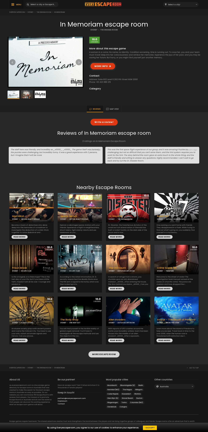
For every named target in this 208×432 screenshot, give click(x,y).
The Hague (127, 389)
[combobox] (181, 4)
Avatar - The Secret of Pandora (176, 319)
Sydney (30, 12)
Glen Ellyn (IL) (112, 398)
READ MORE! (20, 237)
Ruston (139, 398)
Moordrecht (112, 385)
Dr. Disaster (116, 216)
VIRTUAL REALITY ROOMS (30, 219)
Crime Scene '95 (167, 267)
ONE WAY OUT (74, 323)
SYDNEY (93, 30)
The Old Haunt (117, 267)
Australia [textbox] (164, 386)
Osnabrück (111, 407)
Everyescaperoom (17, 12)
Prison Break (19, 267)
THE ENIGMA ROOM (109, 30)
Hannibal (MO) (113, 389)
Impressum (62, 401)
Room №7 (163, 216)
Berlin (140, 385)
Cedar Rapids (112, 394)
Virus (63, 267)
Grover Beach (127, 398)
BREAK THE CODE (172, 323)
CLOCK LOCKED (27, 323)
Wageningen (112, 402)
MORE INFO (101, 66)
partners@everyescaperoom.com (72, 398)
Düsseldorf (126, 394)
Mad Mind (18, 216)
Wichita (137, 394)
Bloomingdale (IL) (127, 385)
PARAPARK (170, 271)
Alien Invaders (117, 319)
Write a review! (104, 122)
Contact (61, 404)
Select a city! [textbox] (174, 4)
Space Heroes (68, 216)
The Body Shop (69, 319)
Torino (124, 402)
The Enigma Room (44, 12)
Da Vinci (17, 319)
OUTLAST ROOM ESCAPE (175, 219)
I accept (150, 427)
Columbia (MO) (136, 402)
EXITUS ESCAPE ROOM (126, 271)
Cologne (123, 407)
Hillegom (139, 389)
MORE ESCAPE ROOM (104, 354)
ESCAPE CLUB (26, 271)
